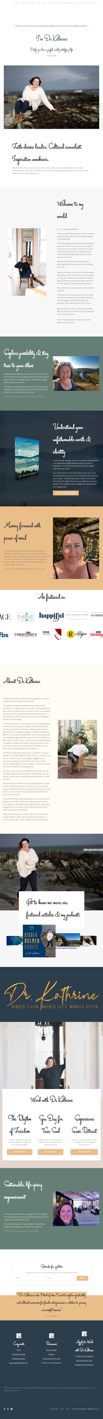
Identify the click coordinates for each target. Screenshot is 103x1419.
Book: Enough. (51, 1356)
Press (39, 3)
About (17, 3)
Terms (62, 1414)
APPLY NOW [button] (20, 1157)
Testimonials (25, 3)
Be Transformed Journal (51, 1364)
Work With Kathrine (66, 3)
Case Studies (83, 3)
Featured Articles (54, 3)
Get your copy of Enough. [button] (66, 493)
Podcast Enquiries (18, 1364)
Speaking (33, 3)
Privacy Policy (54, 1414)
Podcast (45, 3)
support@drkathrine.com (18, 1368)
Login (75, 3)
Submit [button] (82, 1283)
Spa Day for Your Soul (84, 1366)
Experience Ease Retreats (84, 1370)
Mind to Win (94, 3)
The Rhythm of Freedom (84, 1362)
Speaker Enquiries (18, 1360)
